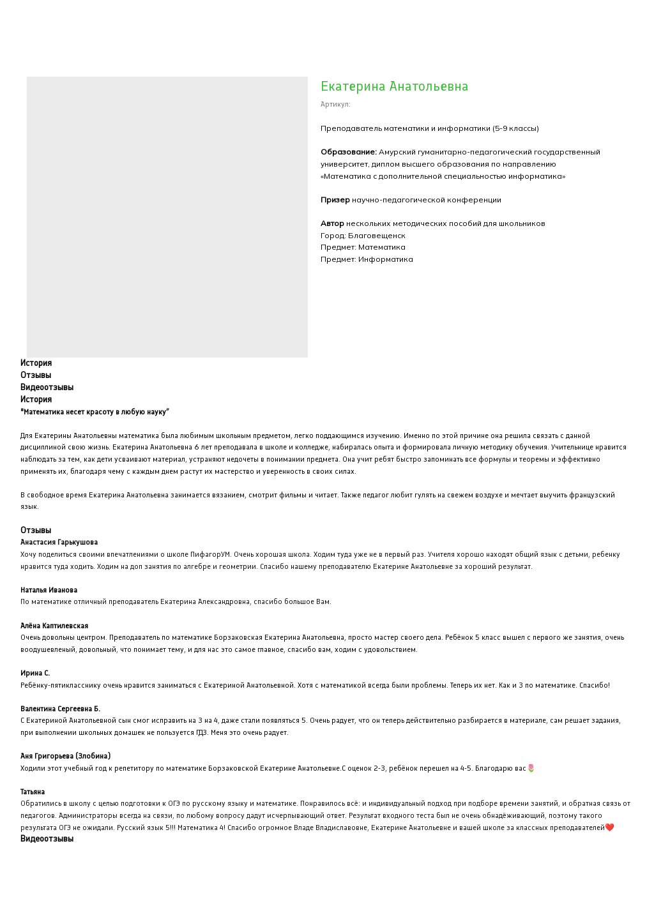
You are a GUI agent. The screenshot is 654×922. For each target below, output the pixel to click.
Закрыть (36, 18)
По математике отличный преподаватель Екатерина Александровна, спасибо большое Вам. (175, 601)
